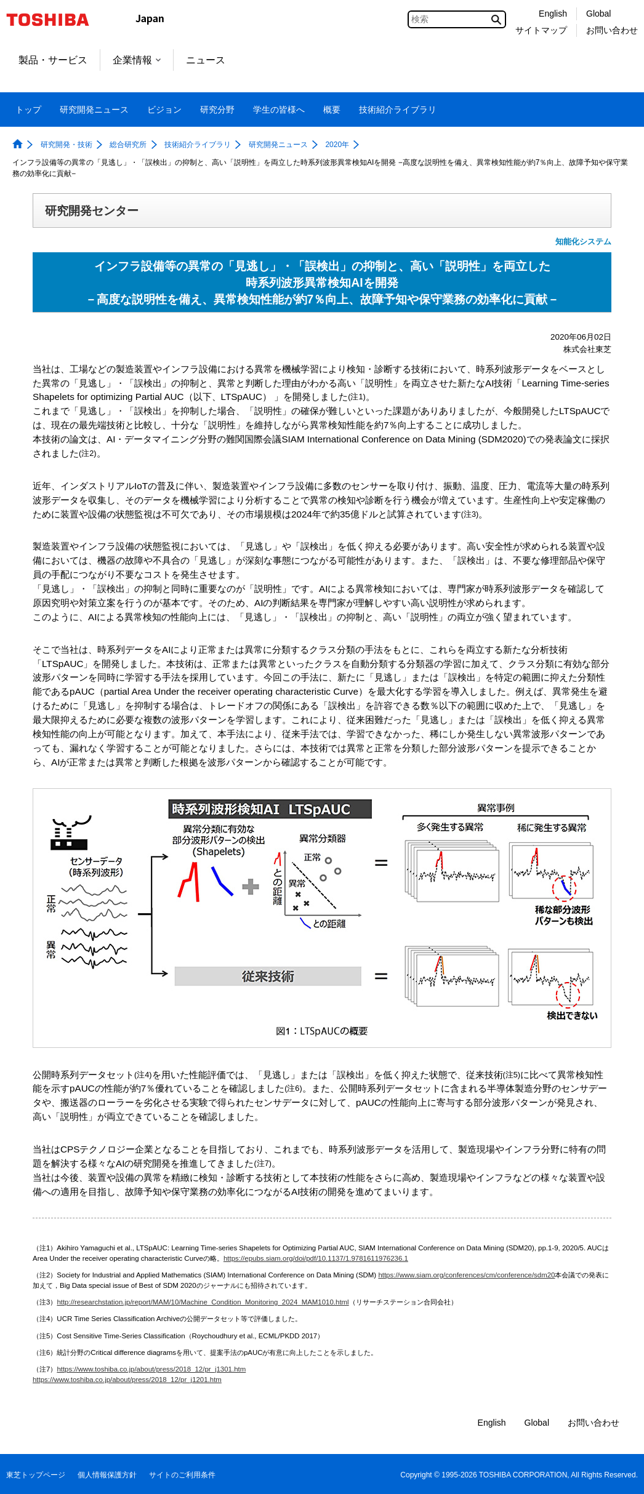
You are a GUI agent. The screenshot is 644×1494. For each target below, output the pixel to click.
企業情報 (137, 60)
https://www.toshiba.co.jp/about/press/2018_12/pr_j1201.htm (127, 1379)
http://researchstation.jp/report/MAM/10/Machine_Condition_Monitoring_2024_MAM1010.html (202, 1302)
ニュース (205, 60)
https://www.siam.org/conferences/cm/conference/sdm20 (466, 1275)
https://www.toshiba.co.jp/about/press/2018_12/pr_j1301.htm (151, 1369)
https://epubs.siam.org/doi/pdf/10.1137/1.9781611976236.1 (315, 1258)
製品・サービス (52, 60)
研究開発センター (92, 210)
